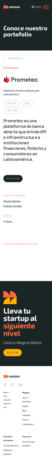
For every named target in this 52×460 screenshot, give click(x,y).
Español (38, 7)
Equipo (25, 406)
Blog (24, 411)
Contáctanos (28, 424)
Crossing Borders (10, 446)
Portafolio (26, 402)
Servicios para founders (28, 444)
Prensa (25, 420)
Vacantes (26, 415)
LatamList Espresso (7, 452)
